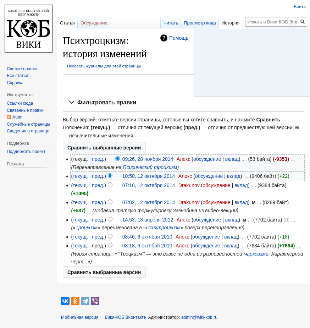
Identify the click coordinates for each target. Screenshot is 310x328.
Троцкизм (87, 227)
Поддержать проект (26, 151)
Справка (15, 82)
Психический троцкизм (150, 167)
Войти (300, 6)
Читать (171, 23)
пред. (98, 159)
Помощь (178, 38)
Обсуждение (94, 23)
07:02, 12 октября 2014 (148, 202)
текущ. (80, 176)
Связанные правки (25, 110)
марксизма (256, 254)
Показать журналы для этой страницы (104, 66)
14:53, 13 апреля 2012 (147, 220)
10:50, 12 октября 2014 (148, 176)
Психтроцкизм (163, 227)
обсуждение (207, 159)
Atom (17, 117)
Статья (67, 23)
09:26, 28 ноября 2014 (147, 159)
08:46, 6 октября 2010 (147, 237)
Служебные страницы (28, 124)
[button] (183, 103)
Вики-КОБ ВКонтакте (125, 317)
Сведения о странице (28, 131)
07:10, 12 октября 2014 (148, 185)
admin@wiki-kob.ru (199, 317)
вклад (232, 159)
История (230, 23)
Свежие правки (22, 68)
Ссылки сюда (20, 103)
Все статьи (17, 75)
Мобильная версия (80, 317)
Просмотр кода (200, 23)
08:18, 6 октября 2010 (147, 245)
